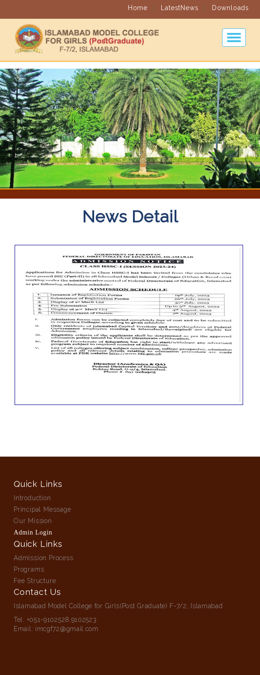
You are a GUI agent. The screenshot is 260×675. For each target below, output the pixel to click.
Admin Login (33, 532)
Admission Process (44, 558)
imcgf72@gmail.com (67, 628)
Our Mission (33, 520)
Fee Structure (35, 580)
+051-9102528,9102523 (62, 619)
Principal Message (42, 509)
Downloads (230, 3)
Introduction (32, 498)
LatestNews (179, 3)
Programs (29, 569)
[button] (19, 129)
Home (138, 3)
